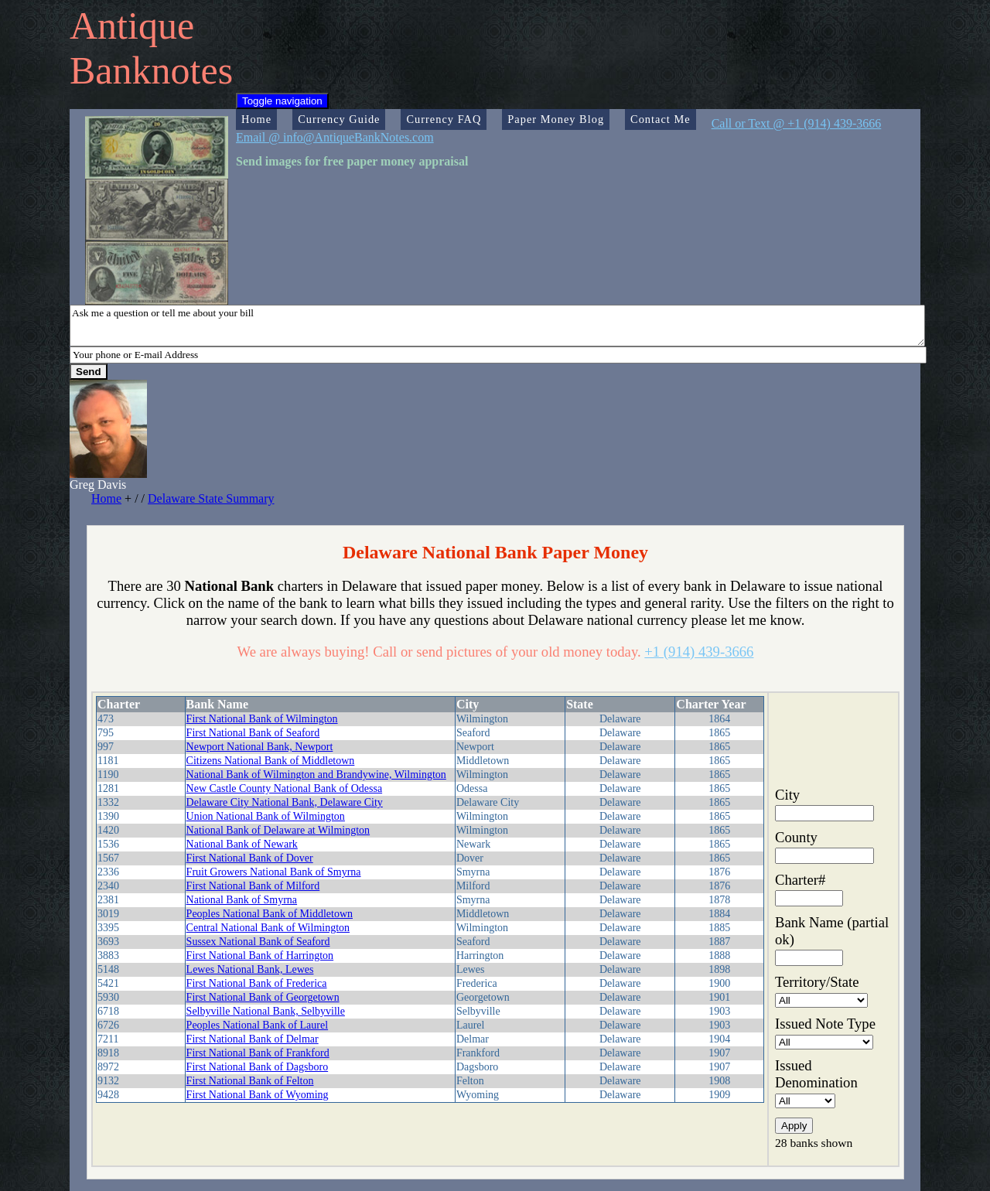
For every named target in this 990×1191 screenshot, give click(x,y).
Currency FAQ (443, 119)
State (579, 704)
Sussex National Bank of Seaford (258, 941)
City (467, 704)
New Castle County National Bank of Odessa (284, 788)
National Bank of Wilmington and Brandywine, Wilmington (316, 774)
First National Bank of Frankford (257, 1053)
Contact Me (660, 119)
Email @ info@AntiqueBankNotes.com (335, 137)
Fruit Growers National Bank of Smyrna (273, 872)
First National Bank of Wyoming (257, 1095)
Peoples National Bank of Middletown (269, 914)
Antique (132, 25)
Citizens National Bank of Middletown (270, 760)
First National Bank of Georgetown (263, 997)
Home (256, 119)
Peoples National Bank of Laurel (257, 1025)
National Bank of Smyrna (241, 900)
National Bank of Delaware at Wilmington (278, 830)
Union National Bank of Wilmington (265, 816)
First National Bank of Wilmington (262, 719)
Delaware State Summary (211, 498)
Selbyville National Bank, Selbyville (265, 1011)
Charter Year (711, 704)
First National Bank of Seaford (253, 733)
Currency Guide (339, 119)
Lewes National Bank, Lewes (250, 969)
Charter (118, 704)
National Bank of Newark (242, 844)
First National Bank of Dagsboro (257, 1067)
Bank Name (217, 704)
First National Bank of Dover (249, 858)
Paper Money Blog (555, 119)
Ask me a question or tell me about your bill (497, 325)
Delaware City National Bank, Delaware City (284, 802)
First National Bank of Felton (250, 1081)
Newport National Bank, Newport (259, 746)
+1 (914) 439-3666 (698, 651)
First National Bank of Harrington (260, 955)
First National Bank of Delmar (252, 1039)
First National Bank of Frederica (256, 983)
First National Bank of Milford (253, 886)
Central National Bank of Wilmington (268, 927)
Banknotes (151, 70)
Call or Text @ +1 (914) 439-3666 (797, 123)
